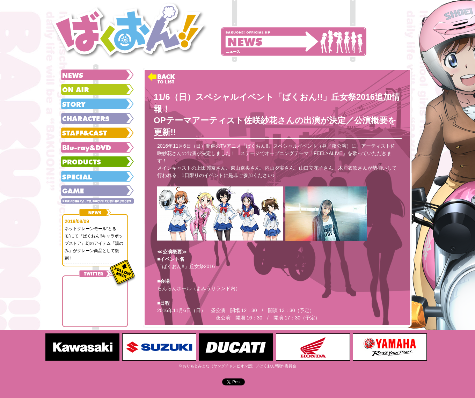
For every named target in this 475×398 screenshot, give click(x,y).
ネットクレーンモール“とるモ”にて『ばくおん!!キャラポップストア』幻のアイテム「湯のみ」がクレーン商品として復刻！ (94, 243)
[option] (83, 347)
